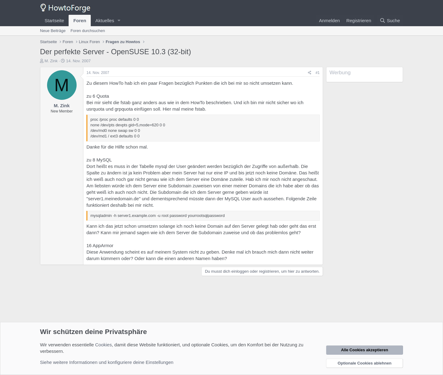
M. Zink (51, 61)
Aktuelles (104, 20)
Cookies (103, 344)
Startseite (54, 20)
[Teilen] (309, 72)
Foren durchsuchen (87, 30)
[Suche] (390, 20)
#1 (318, 73)
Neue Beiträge (53, 30)
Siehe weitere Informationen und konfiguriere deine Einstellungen (107, 362)
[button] (119, 20)
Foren (79, 20)
